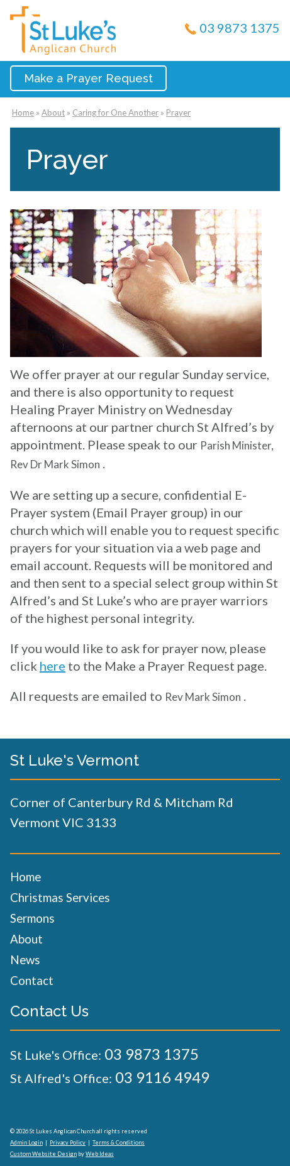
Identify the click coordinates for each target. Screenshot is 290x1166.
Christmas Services (60, 897)
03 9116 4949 (162, 1077)
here (52, 665)
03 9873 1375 (239, 27)
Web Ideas (100, 1153)
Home (23, 112)
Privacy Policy (68, 1142)
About (53, 112)
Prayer (178, 112)
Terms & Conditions (118, 1142)
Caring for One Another (115, 112)
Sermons (32, 918)
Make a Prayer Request (88, 78)
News (25, 959)
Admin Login (26, 1142)
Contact (31, 980)
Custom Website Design (43, 1153)
